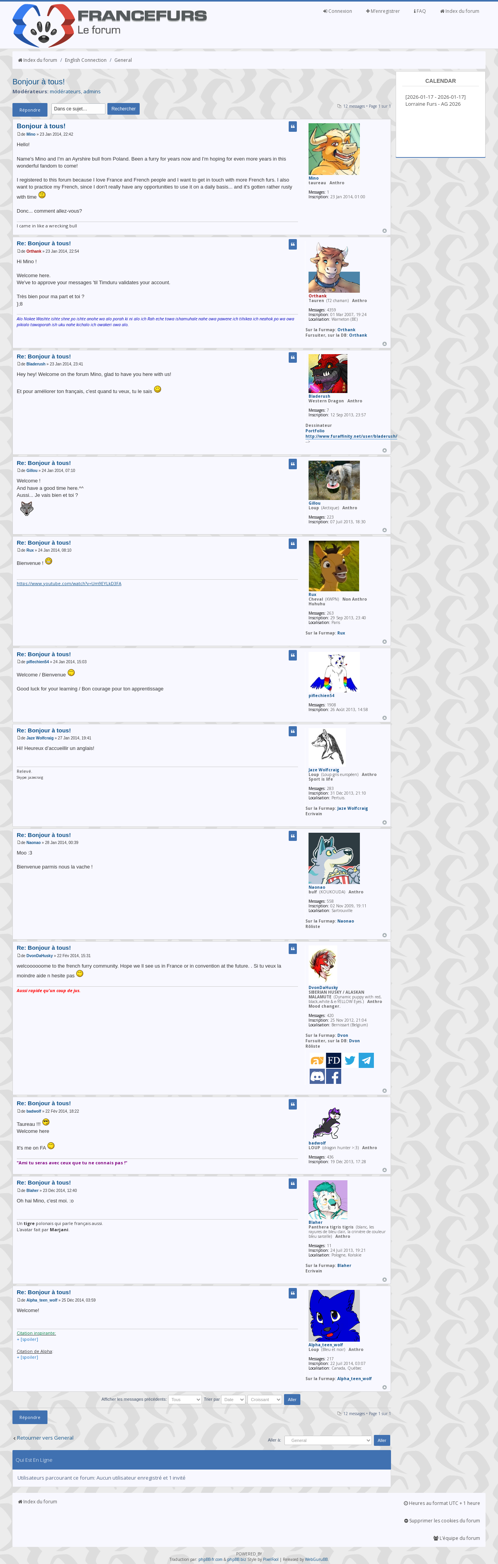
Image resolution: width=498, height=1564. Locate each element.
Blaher (32, 1190)
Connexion (337, 11)
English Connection (86, 60)
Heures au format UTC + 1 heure (442, 1503)
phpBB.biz (236, 1559)
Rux (30, 550)
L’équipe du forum (456, 1538)
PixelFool (271, 1559)
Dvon (342, 1035)
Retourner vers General (45, 1437)
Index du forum (459, 11)
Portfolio (314, 430)
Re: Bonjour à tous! (44, 243)
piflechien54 (37, 662)
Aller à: (274, 1440)
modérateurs (65, 91)
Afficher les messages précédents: (152, 1399)
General (123, 60)
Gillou (31, 470)
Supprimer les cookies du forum (442, 1520)
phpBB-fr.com (210, 1559)
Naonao (33, 843)
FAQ (420, 11)
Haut (384, 231)
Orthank (33, 251)
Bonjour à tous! (38, 81)
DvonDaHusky (39, 956)
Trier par (224, 1399)
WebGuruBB (316, 1559)
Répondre (29, 110)
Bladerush (36, 364)
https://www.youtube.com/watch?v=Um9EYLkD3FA (69, 583)
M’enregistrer (383, 11)
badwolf (33, 1111)
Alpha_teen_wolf (41, 1300)
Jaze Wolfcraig (40, 738)
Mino (30, 134)
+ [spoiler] (27, 1339)
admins (92, 91)
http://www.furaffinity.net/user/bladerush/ (351, 436)
